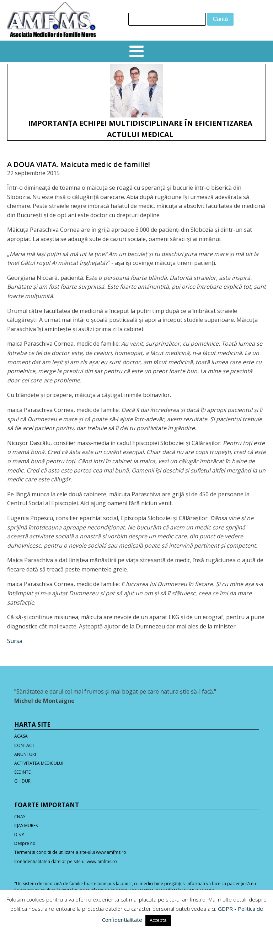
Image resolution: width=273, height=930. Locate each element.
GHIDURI (23, 781)
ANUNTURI (25, 754)
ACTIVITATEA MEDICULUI (38, 763)
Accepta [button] (158, 920)
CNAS (19, 817)
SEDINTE (22, 772)
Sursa (14, 641)
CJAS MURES (26, 825)
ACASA (21, 736)
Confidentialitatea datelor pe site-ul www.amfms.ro (65, 861)
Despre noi (25, 843)
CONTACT (24, 745)
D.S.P (19, 834)
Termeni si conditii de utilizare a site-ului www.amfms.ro (70, 852)
